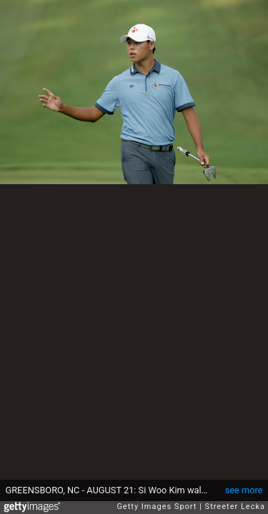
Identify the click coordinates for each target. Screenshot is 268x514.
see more (244, 490)
